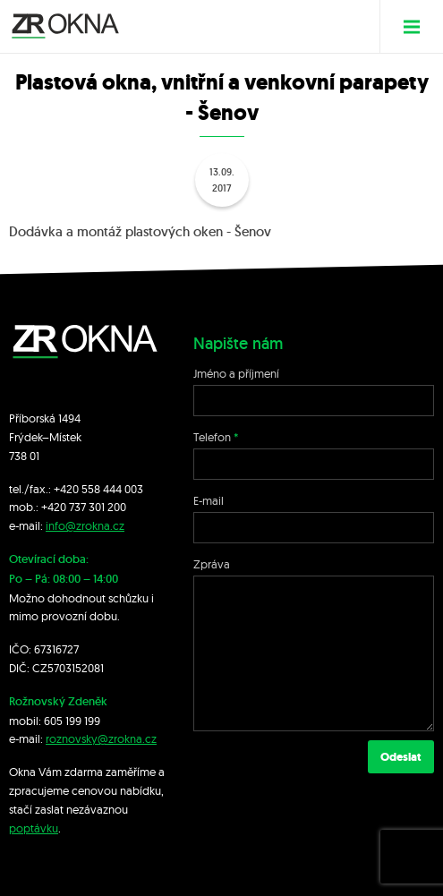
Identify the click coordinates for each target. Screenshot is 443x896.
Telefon (212, 437)
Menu (418, 26)
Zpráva (211, 564)
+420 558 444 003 (98, 489)
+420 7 (57, 506)
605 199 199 (72, 720)
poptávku (33, 828)
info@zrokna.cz (85, 525)
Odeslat (401, 756)
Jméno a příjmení (236, 373)
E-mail (208, 500)
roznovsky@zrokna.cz (101, 738)
